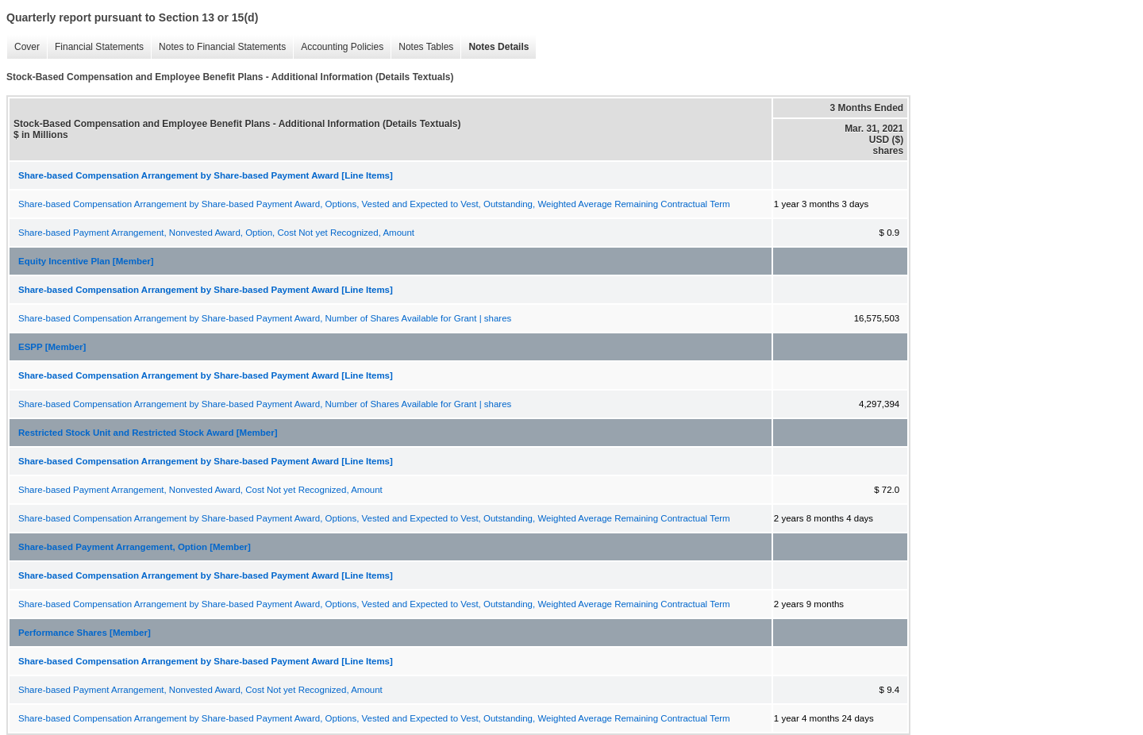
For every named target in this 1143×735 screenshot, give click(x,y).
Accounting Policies (338, 47)
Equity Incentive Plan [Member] (86, 261)
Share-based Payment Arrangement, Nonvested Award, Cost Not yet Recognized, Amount (200, 489)
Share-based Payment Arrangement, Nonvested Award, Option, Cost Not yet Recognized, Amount (216, 232)
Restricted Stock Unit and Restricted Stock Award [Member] (148, 432)
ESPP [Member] (52, 347)
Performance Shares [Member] (84, 632)
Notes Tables (422, 47)
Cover (23, 47)
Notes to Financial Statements (218, 47)
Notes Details (494, 47)
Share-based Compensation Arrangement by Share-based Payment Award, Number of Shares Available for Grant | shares (264, 318)
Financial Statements (95, 47)
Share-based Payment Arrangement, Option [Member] (134, 547)
